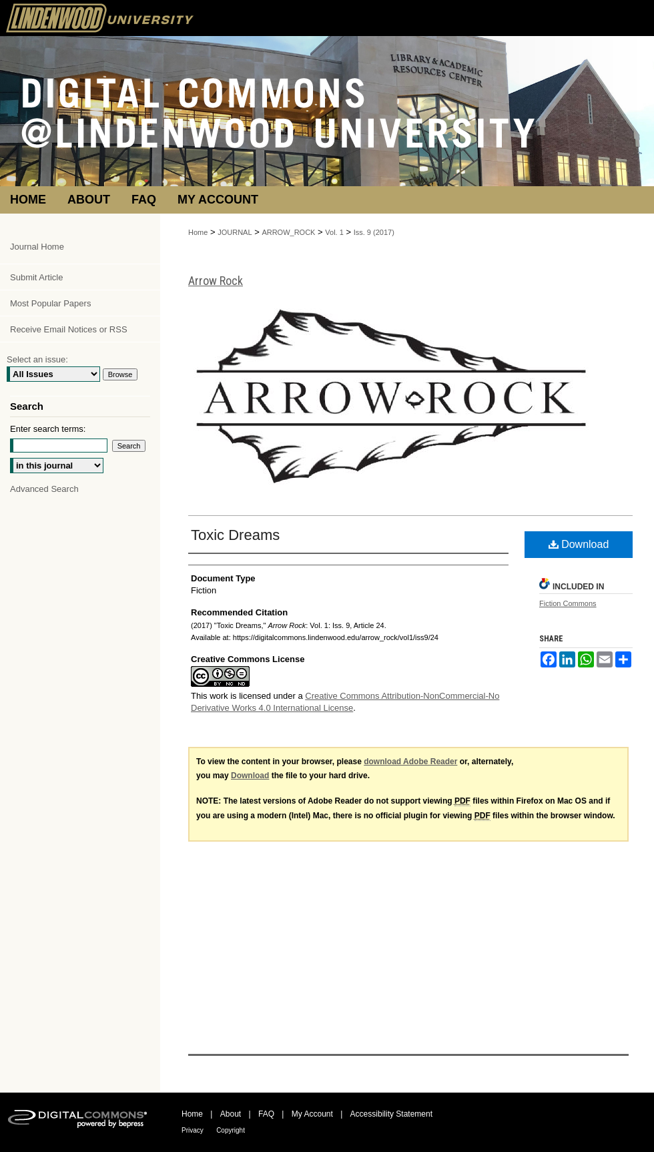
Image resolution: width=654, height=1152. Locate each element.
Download (579, 544)
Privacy (193, 1130)
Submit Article (36, 277)
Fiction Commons (568, 603)
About (230, 1114)
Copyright (230, 1130)
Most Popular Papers (50, 303)
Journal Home (37, 247)
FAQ (266, 1114)
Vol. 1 (334, 232)
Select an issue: (37, 359)
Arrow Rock (215, 281)
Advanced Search (44, 489)
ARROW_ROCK (288, 232)
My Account (312, 1114)
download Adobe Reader (410, 761)
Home (198, 232)
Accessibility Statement (391, 1114)
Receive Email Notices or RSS (68, 329)
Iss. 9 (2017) (374, 232)
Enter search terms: (47, 429)
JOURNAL (235, 232)
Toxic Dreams (235, 535)
